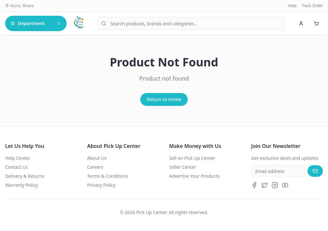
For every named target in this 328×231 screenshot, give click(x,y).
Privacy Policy (101, 185)
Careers (95, 167)
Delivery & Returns (24, 176)
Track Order (312, 5)
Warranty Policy (21, 185)
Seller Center (182, 167)
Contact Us (16, 167)
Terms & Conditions (107, 176)
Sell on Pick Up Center (192, 158)
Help (292, 5)
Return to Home (164, 99)
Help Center (17, 158)
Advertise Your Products (194, 176)
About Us (96, 158)
